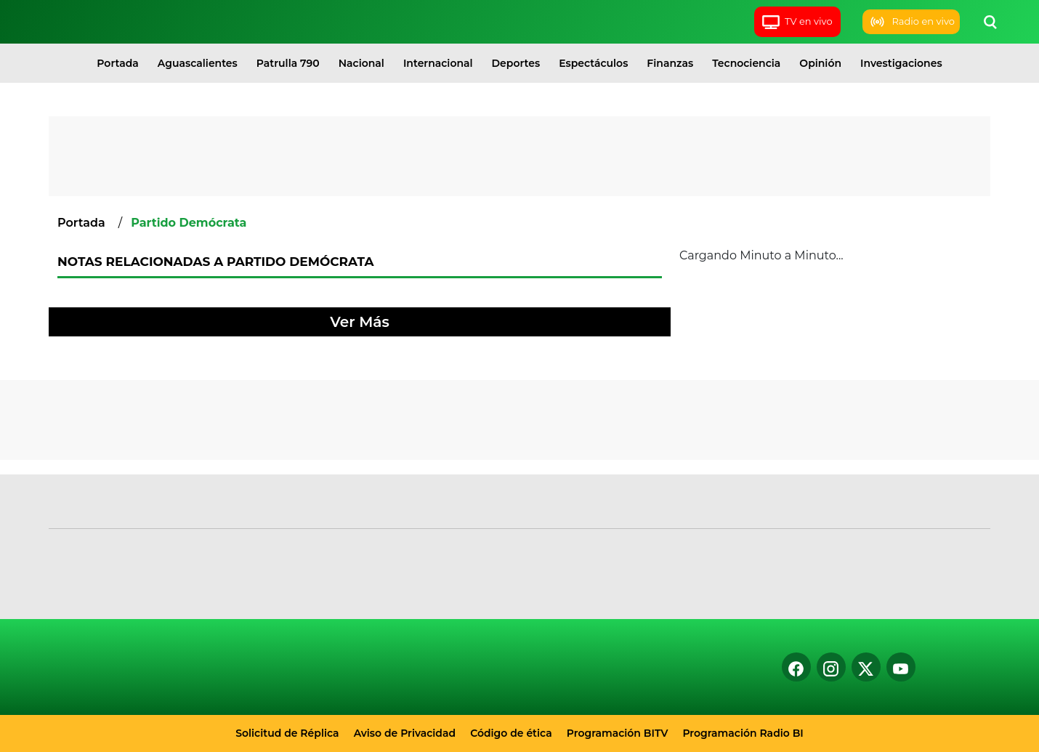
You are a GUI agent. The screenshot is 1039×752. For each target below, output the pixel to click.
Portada (117, 63)
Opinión (820, 63)
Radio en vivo (911, 22)
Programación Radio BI (742, 733)
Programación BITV (617, 733)
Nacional (361, 63)
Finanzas (670, 63)
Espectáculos (593, 63)
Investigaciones (901, 63)
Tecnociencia (746, 63)
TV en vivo (797, 22)
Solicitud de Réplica (287, 733)
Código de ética (511, 733)
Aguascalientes (198, 63)
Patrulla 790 (288, 63)
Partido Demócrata (188, 223)
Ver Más (359, 322)
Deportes (516, 63)
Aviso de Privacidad (405, 733)
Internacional (438, 63)
